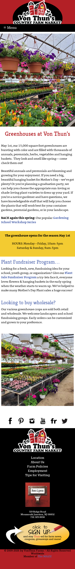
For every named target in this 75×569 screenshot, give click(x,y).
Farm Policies (37, 467)
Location (37, 458)
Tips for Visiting (37, 475)
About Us (37, 462)
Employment (37, 471)
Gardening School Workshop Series (35, 220)
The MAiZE (45, 556)
